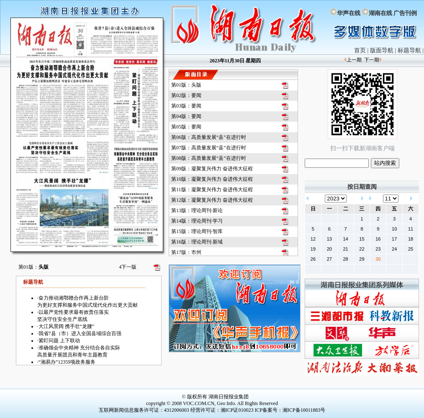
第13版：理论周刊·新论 (197, 210)
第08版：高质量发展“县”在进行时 (208, 158)
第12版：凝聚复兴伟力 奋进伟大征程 (212, 200)
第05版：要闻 (186, 127)
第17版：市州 (186, 252)
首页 (360, 50)
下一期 (371, 60)
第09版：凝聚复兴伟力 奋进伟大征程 (212, 169)
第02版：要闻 (186, 95)
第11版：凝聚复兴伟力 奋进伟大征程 (212, 189)
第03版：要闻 (186, 106)
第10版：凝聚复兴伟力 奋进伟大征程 (212, 179)
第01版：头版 (186, 85)
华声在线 (348, 13)
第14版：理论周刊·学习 (197, 221)
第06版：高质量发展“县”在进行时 (208, 137)
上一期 (354, 60)
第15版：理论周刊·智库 (197, 231)
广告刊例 (405, 13)
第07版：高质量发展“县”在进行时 (208, 148)
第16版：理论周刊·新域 (197, 242)
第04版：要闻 (186, 116)
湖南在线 (380, 13)
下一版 (127, 267)
